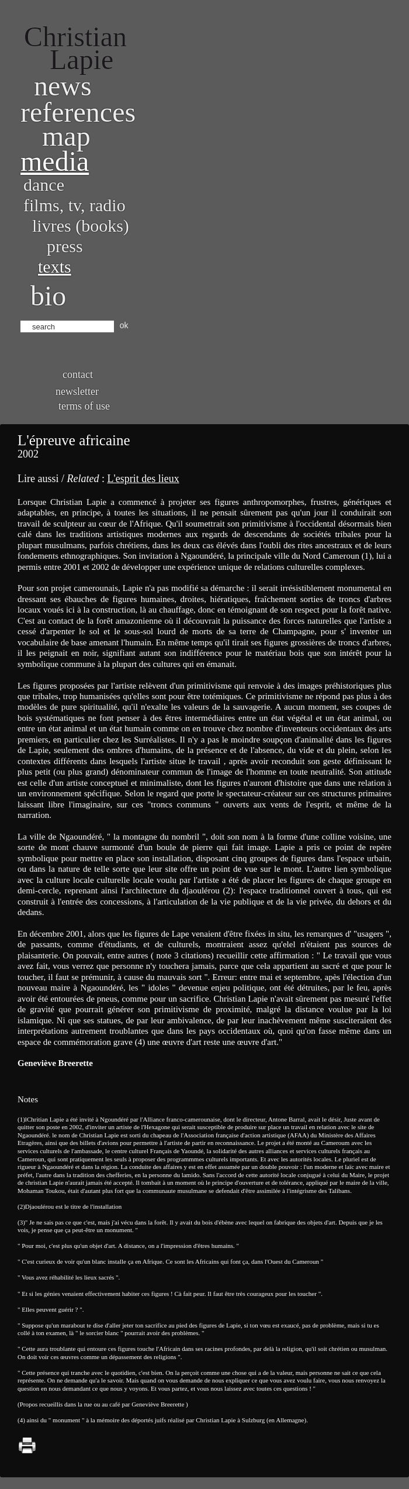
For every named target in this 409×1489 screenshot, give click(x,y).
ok (124, 325)
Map (66, 136)
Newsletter (77, 391)
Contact (78, 374)
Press (65, 246)
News (63, 85)
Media (54, 161)
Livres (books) (80, 225)
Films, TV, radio (74, 205)
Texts (54, 266)
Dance (43, 184)
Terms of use (84, 406)
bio (48, 295)
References (78, 112)
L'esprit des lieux (143, 478)
